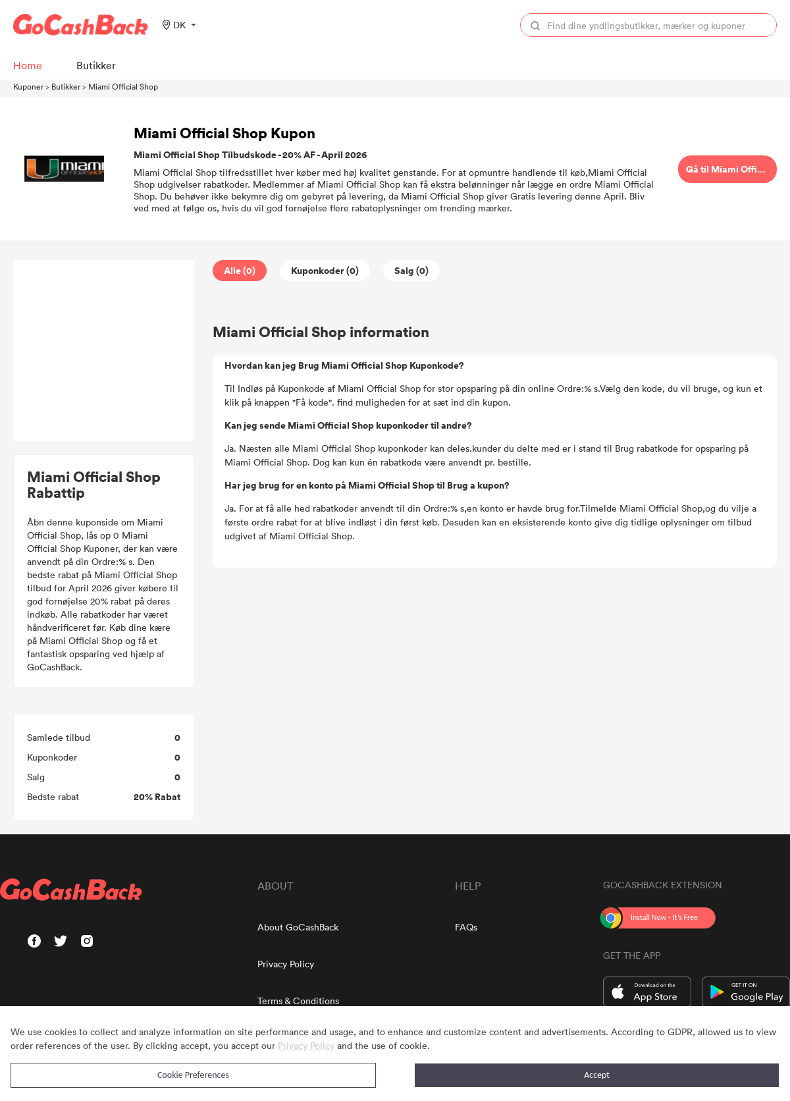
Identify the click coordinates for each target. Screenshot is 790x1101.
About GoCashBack (297, 927)
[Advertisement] (104, 351)
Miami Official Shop (123, 86)
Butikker (65, 86)
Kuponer (28, 86)
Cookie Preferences (193, 1075)
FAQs (466, 927)
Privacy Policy (285, 963)
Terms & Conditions (298, 1000)
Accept (597, 1075)
